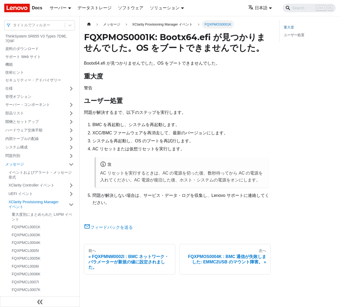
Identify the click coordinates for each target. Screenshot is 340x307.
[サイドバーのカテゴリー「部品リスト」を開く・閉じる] (71, 113)
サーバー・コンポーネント (27, 104)
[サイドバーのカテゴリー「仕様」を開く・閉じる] (71, 88)
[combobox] (13, 25)
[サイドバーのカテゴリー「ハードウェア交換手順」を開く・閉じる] (71, 130)
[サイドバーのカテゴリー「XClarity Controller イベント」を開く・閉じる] (71, 185)
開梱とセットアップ (22, 121)
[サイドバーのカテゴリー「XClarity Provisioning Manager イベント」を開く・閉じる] (71, 204)
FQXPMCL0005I (25, 250)
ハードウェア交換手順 (23, 130)
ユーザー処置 (294, 35)
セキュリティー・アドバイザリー (33, 80)
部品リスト (14, 113)
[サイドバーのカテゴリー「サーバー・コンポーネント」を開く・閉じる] (71, 105)
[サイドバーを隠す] (40, 301)
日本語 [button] (257, 8)
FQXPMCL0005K (26, 258)
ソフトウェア (130, 8)
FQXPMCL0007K (26, 290)
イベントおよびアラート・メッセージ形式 (40, 174)
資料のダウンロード (22, 49)
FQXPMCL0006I (25, 266)
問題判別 (12, 156)
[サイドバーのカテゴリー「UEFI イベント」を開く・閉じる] (71, 194)
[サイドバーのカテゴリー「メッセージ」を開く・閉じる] (71, 164)
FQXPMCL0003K (26, 235)
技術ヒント (14, 72)
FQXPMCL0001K (26, 227)
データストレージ (95, 8)
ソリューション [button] (165, 8)
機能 (9, 64)
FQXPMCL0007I (25, 282)
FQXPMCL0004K (26, 242)
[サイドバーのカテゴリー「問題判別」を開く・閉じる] (71, 156)
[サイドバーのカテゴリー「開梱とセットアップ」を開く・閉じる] (71, 122)
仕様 (9, 88)
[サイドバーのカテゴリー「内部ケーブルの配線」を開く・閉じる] (71, 139)
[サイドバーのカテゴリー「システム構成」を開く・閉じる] (71, 147)
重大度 (289, 27)
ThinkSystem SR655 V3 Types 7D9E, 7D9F (36, 38)
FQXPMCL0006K (26, 274)
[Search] (309, 8)
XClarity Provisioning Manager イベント (33, 204)
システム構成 (16, 147)
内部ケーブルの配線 (22, 138)
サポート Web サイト (23, 57)
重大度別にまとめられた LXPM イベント (42, 216)
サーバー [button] (58, 8)
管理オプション (18, 96)
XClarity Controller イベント (31, 185)
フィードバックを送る (108, 227)
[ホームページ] (89, 24)
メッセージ (14, 164)
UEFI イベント (20, 194)
